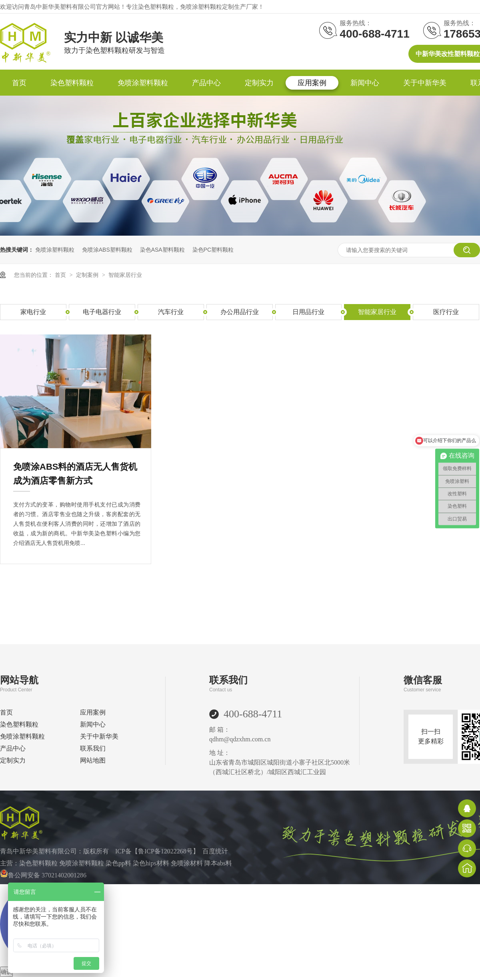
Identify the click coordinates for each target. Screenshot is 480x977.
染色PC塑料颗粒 (213, 249)
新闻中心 (364, 83)
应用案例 (312, 83)
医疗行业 (446, 311)
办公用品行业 (239, 311)
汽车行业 (171, 311)
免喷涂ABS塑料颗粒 (107, 249)
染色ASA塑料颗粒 (162, 249)
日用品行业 (308, 311)
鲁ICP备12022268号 (165, 851)
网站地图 (93, 760)
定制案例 (88, 275)
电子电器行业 (102, 311)
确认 (6, 972)
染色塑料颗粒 (72, 83)
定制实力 (259, 83)
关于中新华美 (424, 83)
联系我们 (93, 748)
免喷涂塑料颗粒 (143, 83)
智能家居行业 (125, 275)
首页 (19, 83)
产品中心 (206, 83)
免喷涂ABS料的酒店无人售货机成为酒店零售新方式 (75, 474)
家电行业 (33, 311)
